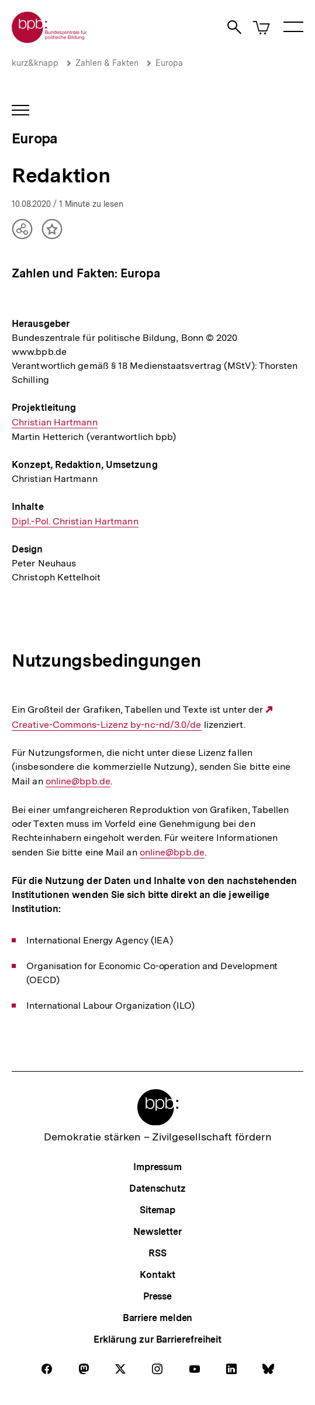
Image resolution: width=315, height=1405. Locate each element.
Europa (169, 63)
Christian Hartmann (55, 422)
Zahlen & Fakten (107, 63)
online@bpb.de (78, 781)
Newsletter (157, 1231)
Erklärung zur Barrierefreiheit (157, 1339)
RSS (157, 1253)
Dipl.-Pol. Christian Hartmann (75, 521)
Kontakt (157, 1274)
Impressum (157, 1166)
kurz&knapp (35, 63)
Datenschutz (157, 1188)
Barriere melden (158, 1317)
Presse (157, 1296)
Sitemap (157, 1210)
